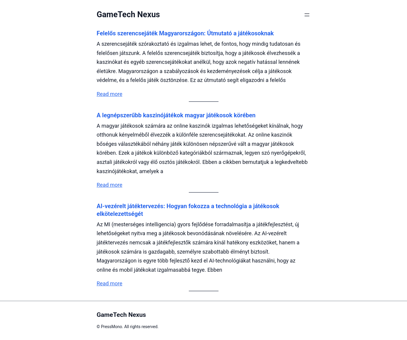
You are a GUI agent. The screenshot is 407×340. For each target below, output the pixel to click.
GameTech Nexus (128, 14)
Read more (110, 94)
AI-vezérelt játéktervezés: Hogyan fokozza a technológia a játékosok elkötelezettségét (188, 210)
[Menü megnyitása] (307, 14)
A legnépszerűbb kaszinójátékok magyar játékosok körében (176, 115)
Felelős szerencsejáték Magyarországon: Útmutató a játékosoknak (185, 33)
